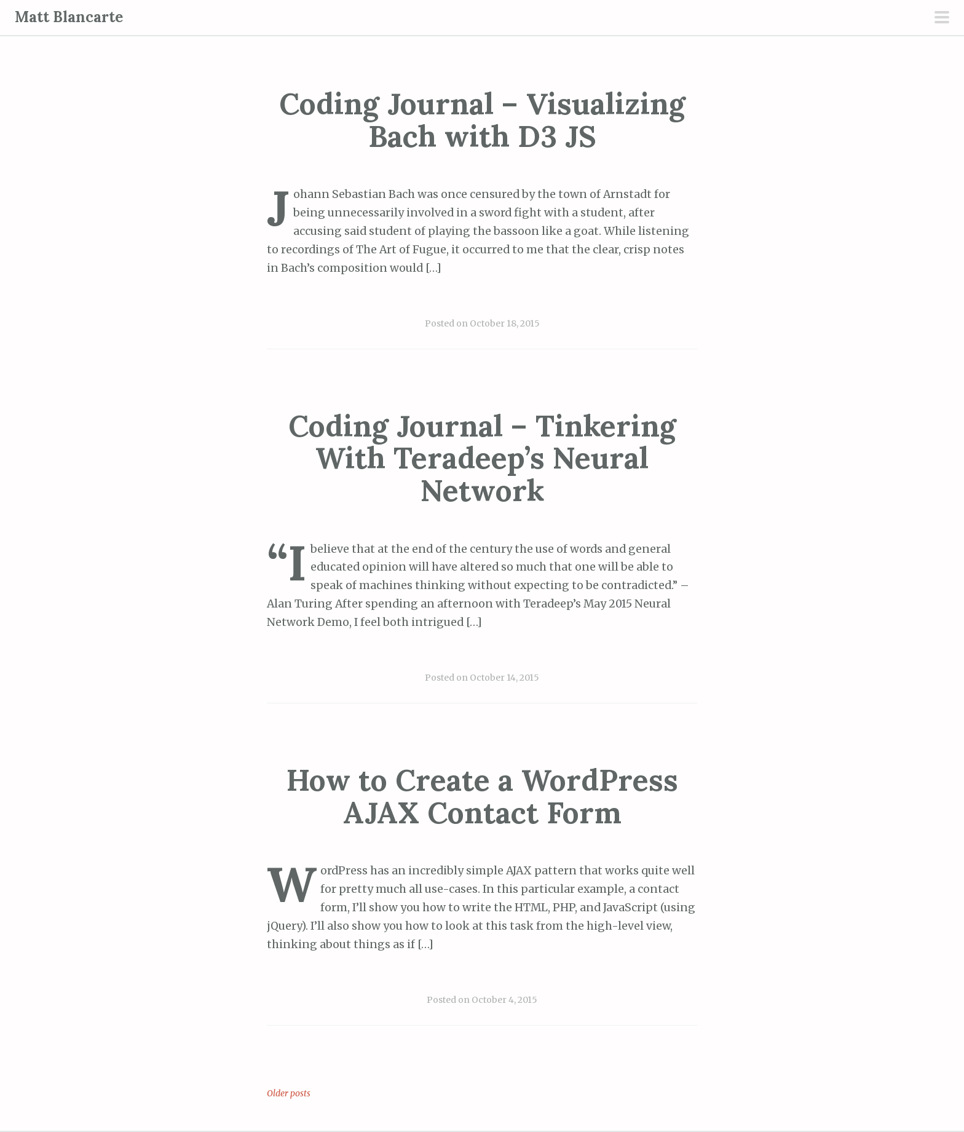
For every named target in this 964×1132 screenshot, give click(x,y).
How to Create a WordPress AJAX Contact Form (482, 796)
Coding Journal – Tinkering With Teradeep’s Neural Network (482, 458)
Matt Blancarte (69, 16)
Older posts (288, 1093)
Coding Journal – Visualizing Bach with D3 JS (482, 120)
